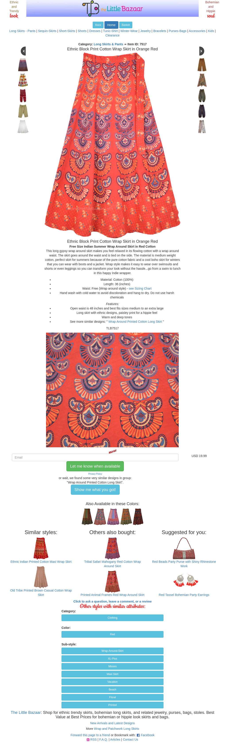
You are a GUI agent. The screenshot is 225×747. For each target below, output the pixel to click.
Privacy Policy (95, 474)
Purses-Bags (177, 31)
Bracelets (159, 31)
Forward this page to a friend (90, 735)
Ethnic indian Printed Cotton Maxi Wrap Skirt (40, 561)
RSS (93, 739)
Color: (66, 627)
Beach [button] (112, 689)
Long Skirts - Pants (22, 31)
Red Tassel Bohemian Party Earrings (184, 595)
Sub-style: (69, 644)
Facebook (147, 735)
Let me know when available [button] (95, 466)
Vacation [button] (113, 681)
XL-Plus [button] (112, 658)
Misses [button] (112, 666)
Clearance (113, 35)
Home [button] (111, 25)
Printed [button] (112, 705)
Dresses (94, 31)
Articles (115, 739)
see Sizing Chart (140, 288)
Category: (69, 611)
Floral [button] (112, 697)
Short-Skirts (67, 31)
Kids (211, 31)
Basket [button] (126, 25)
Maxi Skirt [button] (112, 674)
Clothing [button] (112, 617)
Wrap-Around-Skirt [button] (112, 650)
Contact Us (130, 739)
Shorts (82, 31)
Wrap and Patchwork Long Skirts (116, 728)
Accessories (197, 31)
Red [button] (112, 634)
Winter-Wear (129, 31)
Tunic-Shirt (110, 31)
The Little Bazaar (26, 712)
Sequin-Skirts (47, 31)
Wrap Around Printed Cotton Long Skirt (135, 321)
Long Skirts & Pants (108, 44)
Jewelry (145, 31)
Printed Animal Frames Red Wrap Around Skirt (112, 595)
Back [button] (98, 25)
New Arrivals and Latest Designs (112, 723)
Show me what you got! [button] (95, 489)
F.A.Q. (103, 739)
